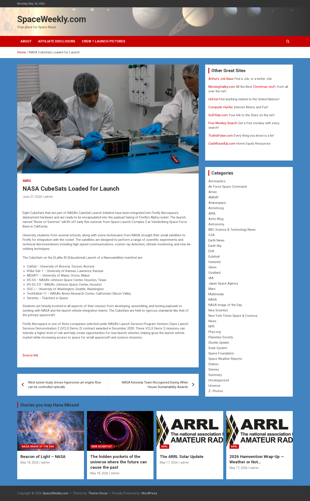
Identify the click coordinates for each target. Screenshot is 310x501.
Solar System (217, 348)
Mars (211, 289)
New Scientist (218, 310)
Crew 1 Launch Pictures (103, 41)
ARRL (212, 213)
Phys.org (214, 332)
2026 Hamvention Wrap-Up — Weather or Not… (256, 459)
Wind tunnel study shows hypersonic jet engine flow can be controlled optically (64, 384)
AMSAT (213, 197)
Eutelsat (214, 256)
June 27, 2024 (32, 196)
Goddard (214, 273)
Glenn (212, 267)
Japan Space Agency (223, 283)
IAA (211, 278)
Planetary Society (220, 337)
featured (214, 262)
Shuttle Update (218, 343)
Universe (214, 386)
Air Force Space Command (227, 187)
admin (48, 196)
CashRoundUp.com (222, 143)
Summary (215, 375)
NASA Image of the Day (225, 305)
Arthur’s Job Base (221, 79)
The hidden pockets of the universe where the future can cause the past (118, 462)
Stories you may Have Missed (49, 405)
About (26, 41)
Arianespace (217, 203)
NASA (212, 300)
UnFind (213, 99)
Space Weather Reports (225, 359)
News (212, 321)
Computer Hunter (220, 107)
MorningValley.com (221, 87)
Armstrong (216, 208)
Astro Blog (215, 219)
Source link (30, 355)
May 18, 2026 (29, 462)
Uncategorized (218, 380)
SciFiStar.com (218, 115)
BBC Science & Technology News (232, 230)
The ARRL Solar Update (181, 456)
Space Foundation (221, 353)
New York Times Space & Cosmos (232, 316)
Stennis (213, 369)
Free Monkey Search (222, 123)
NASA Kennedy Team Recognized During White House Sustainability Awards (155, 384)
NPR (211, 326)
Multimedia (216, 294)
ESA (211, 251)
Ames (27, 180)
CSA (211, 235)
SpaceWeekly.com (51, 19)
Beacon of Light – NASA (42, 456)
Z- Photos (215, 391)
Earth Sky (215, 246)
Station (213, 364)
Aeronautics (217, 181)
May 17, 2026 (169, 462)
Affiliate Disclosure (56, 41)
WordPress (149, 493)
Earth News (216, 240)
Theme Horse (98, 493)
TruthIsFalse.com (220, 136)
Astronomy (216, 224)
